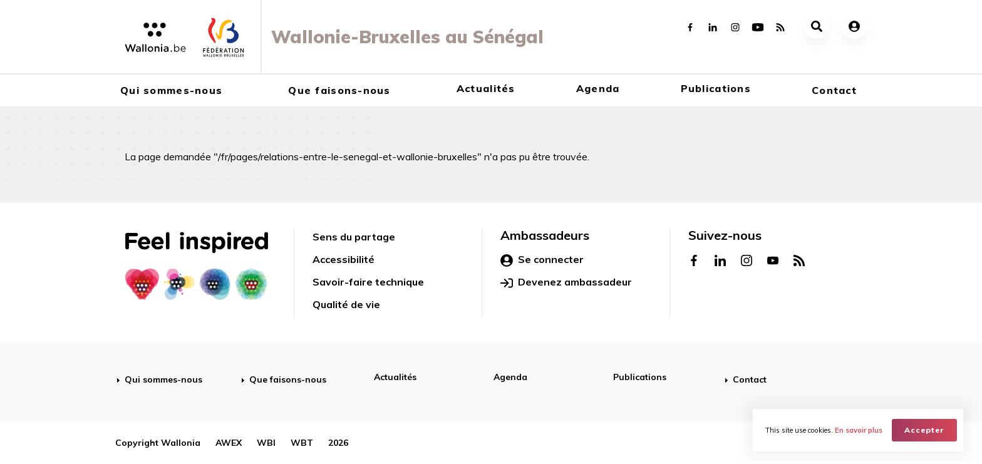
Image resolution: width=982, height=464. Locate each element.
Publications (716, 88)
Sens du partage (354, 236)
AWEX (228, 442)
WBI (266, 442)
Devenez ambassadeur (566, 282)
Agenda (598, 88)
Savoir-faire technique (368, 282)
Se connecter (542, 260)
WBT (302, 442)
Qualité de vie (346, 304)
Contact (834, 90)
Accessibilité (344, 259)
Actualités (486, 88)
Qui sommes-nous (171, 90)
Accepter (924, 430)
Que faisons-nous (339, 90)
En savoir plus (858, 430)
